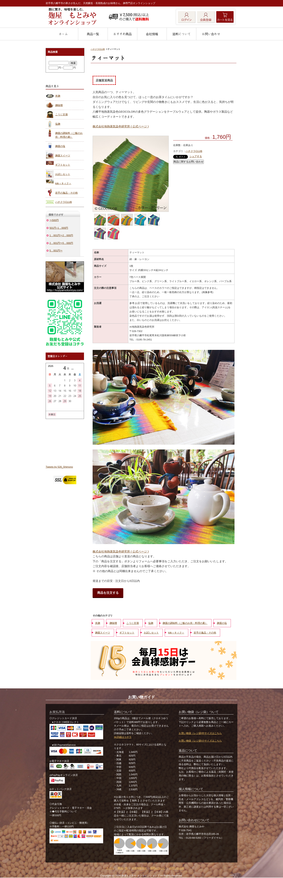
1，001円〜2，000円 (61, 235)
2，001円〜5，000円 (61, 243)
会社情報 (152, 34)
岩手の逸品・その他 (205, 632)
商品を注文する (108, 592)
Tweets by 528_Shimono (59, 466)
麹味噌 (113, 623)
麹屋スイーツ (102, 632)
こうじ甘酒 (132, 623)
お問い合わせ (211, 34)
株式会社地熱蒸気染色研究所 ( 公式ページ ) (121, 126)
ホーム (63, 34)
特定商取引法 (139, 868)
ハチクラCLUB (98, 49)
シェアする (195, 156)
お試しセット (151, 632)
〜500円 (54, 220)
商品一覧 (93, 34)
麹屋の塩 (222, 623)
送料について (181, 34)
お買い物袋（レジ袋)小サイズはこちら (200, 740)
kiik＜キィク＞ (176, 632)
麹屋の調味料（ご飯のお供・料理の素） (185, 623)
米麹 (97, 623)
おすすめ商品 (122, 34)
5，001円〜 (56, 250)
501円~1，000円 (58, 227)
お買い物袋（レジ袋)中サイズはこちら (200, 733)
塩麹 (150, 623)
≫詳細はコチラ (123, 737)
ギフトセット (126, 632)
